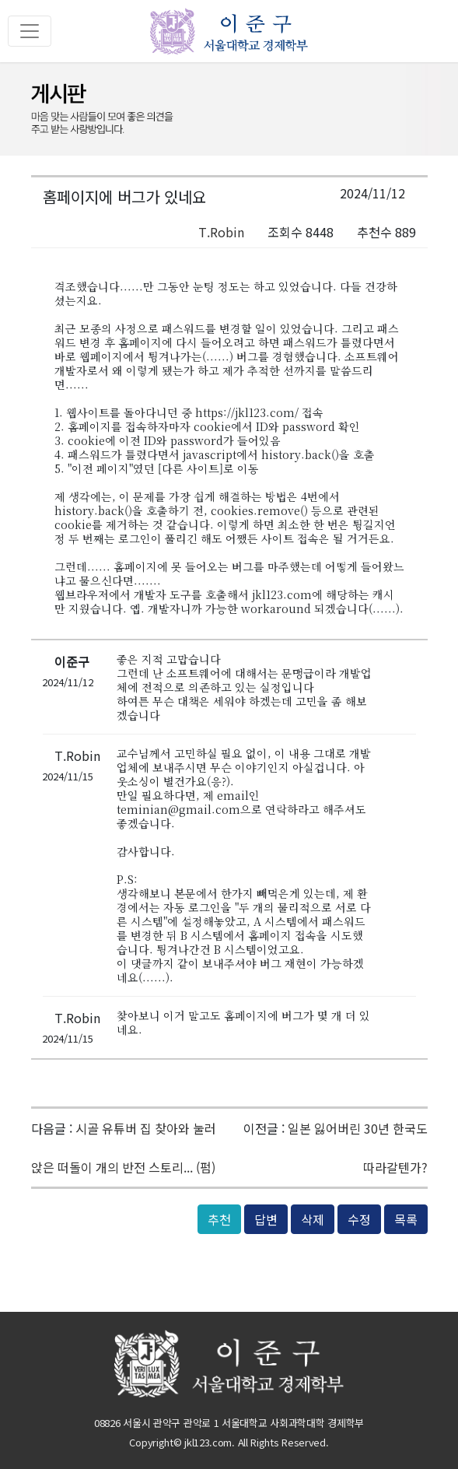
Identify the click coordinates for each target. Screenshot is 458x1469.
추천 (219, 1219)
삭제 (312, 1219)
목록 (406, 1219)
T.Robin (221, 232)
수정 (359, 1219)
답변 (266, 1219)
